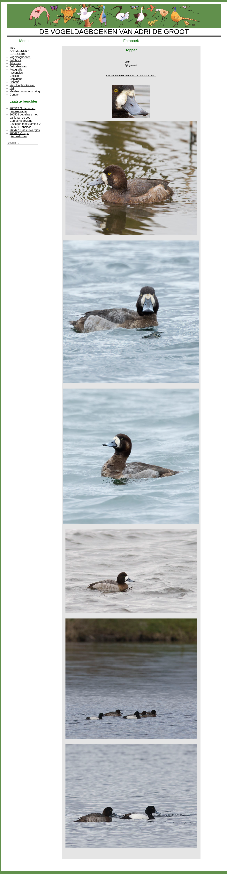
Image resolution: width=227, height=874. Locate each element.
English (14, 75)
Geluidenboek (18, 66)
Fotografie (16, 69)
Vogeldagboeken (20, 57)
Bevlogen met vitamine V (25, 123)
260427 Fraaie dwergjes (25, 130)
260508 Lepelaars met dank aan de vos (23, 116)
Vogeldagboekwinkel (22, 85)
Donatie (14, 82)
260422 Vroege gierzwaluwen (19, 135)
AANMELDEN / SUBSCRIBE (19, 52)
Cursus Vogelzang (21, 120)
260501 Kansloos (20, 127)
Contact (14, 94)
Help (12, 88)
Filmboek (15, 63)
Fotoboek (15, 60)
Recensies (16, 72)
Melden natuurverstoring (25, 91)
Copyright (16, 78)
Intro (12, 47)
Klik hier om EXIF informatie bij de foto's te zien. (131, 75)
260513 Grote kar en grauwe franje (22, 110)
